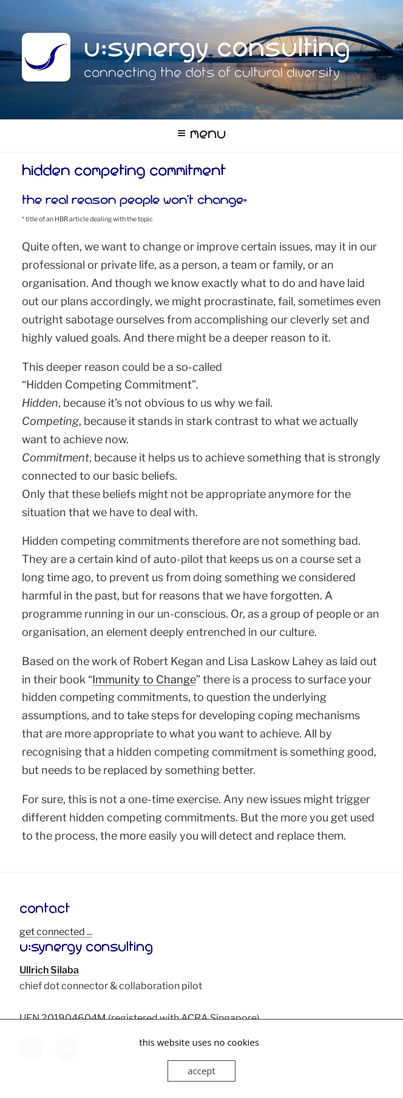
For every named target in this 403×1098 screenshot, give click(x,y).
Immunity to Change (144, 679)
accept (201, 1071)
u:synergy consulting (217, 52)
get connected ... (55, 931)
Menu (201, 136)
